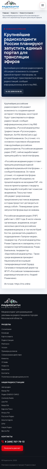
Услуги (4, 347)
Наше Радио (7, 427)
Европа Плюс (7, 409)
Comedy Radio (8, 398)
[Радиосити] (10, 5)
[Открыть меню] (42, 5)
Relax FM (5, 405)
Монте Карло (7, 420)
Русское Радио (8, 416)
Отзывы (5, 362)
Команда (5, 333)
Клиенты (5, 358)
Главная (6, 13)
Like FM (5, 402)
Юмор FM (5, 391)
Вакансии (5, 369)
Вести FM (5, 431)
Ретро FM (6, 412)
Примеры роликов (9, 351)
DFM (3, 423)
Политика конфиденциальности (15, 377)
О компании (6, 329)
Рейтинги (5, 344)
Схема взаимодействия (12, 355)
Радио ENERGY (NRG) (10, 394)
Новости (14, 13)
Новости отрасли (26, 13)
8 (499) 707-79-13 (13, 441)
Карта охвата (7, 336)
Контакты (5, 373)
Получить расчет (12, 448)
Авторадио (6, 387)
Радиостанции (8, 340)
